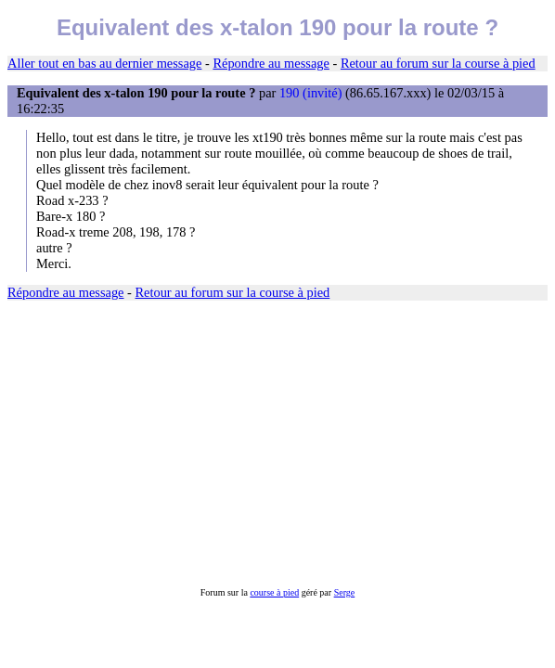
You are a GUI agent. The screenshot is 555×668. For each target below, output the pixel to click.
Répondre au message (271, 63)
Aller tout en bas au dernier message (104, 63)
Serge (344, 592)
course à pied (274, 592)
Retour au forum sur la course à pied (438, 63)
